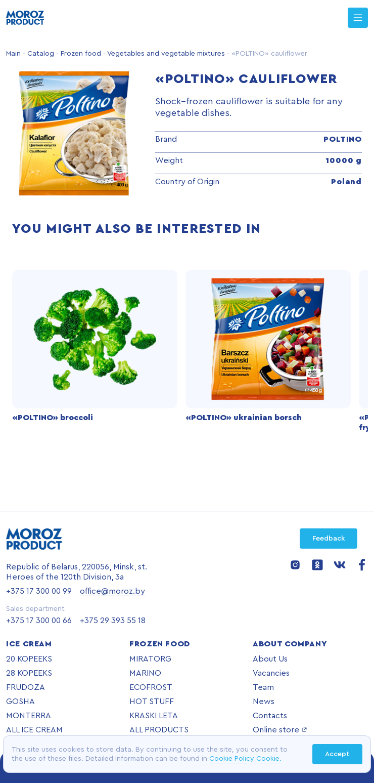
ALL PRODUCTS (159, 730)
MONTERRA (28, 716)
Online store (280, 730)
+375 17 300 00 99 (39, 591)
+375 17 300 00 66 (39, 620)
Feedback (328, 538)
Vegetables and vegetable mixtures (165, 53)
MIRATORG (150, 659)
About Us (270, 659)
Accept (337, 754)
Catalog (39, 53)
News (263, 701)
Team (263, 687)
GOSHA (20, 701)
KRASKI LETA (153, 716)
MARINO (145, 673)
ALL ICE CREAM (34, 730)
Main (13, 53)
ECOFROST (150, 687)
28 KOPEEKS (29, 673)
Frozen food (80, 53)
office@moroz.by (112, 591)
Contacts (270, 716)
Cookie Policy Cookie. (245, 758)
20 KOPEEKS (29, 659)
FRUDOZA (25, 687)
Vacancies (271, 673)
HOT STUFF (151, 701)
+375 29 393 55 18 (113, 620)
